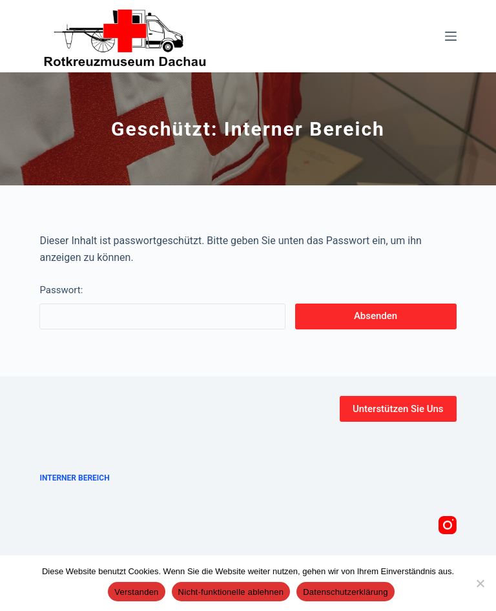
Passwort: (162, 306)
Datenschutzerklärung (345, 592)
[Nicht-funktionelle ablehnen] (479, 583)
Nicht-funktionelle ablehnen (231, 592)
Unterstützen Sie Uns (398, 409)
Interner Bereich (74, 477)
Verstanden (136, 592)
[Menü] (451, 36)
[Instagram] (448, 525)
